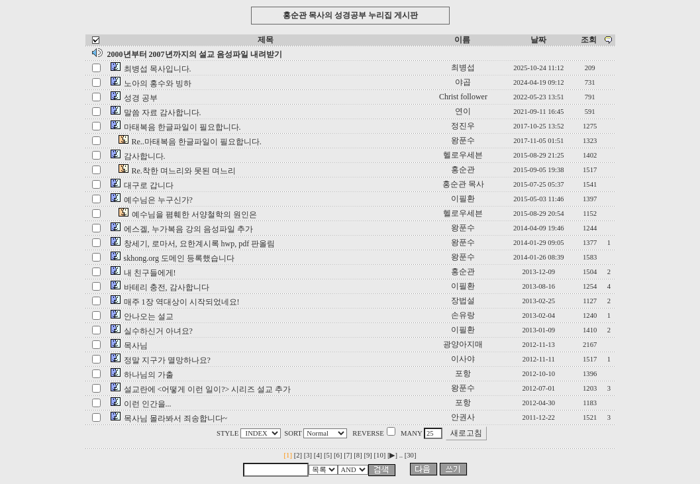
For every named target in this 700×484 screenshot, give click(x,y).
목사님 (136, 345)
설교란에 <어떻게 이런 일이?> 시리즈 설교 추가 (207, 389)
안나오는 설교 (149, 316)
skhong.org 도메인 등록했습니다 (179, 258)
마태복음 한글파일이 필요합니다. (182, 127)
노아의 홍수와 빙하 (157, 83)
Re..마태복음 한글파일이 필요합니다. (197, 141)
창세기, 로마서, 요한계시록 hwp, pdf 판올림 (199, 243)
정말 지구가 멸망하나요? (167, 360)
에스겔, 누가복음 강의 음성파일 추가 (188, 229)
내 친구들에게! (150, 272)
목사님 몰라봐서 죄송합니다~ (176, 418)
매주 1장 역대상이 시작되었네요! (182, 302)
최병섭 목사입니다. (157, 68)
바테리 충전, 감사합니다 (166, 287)
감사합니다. (145, 156)
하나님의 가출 (149, 374)
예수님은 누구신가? (158, 200)
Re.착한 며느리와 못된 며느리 (184, 170)
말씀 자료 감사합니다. (162, 112)
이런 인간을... (148, 404)
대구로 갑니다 (149, 185)
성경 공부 (141, 98)
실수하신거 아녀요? (158, 331)
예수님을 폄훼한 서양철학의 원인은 (194, 214)
